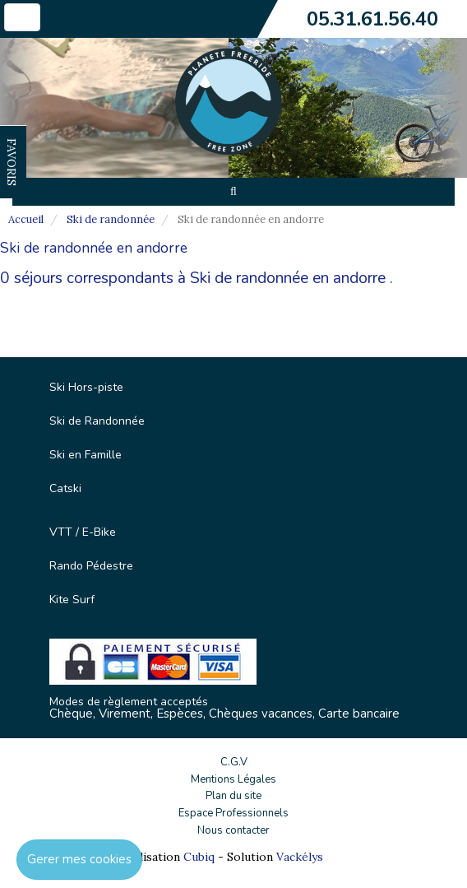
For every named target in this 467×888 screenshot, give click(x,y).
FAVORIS (11, 162)
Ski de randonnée (111, 219)
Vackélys (299, 856)
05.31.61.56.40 (372, 19)
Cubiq (199, 856)
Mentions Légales (233, 779)
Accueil (26, 219)
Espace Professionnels (233, 813)
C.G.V (233, 762)
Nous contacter (233, 830)
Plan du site (233, 795)
